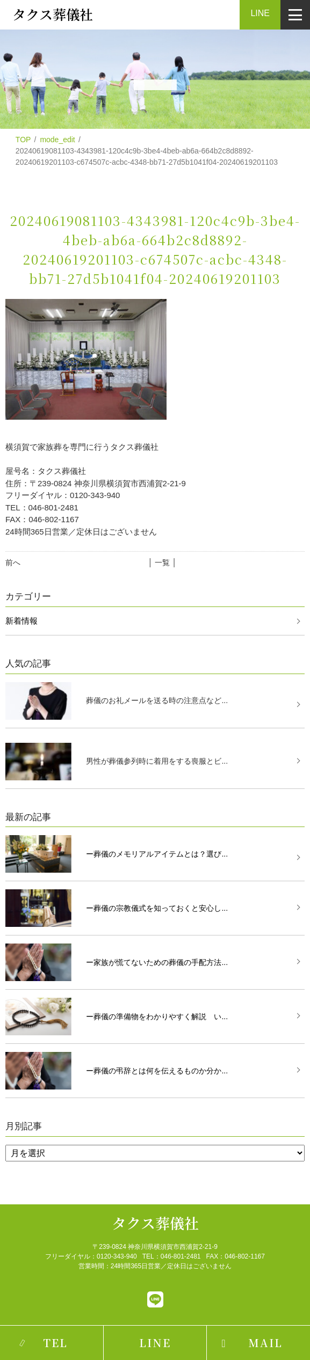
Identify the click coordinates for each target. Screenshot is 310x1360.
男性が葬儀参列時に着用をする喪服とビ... (157, 761)
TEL (55, 1342)
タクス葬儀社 (155, 1222)
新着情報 (21, 620)
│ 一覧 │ (162, 562)
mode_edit (57, 139)
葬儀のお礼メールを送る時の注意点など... (157, 700)
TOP (23, 139)
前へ (12, 562)
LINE (260, 13)
